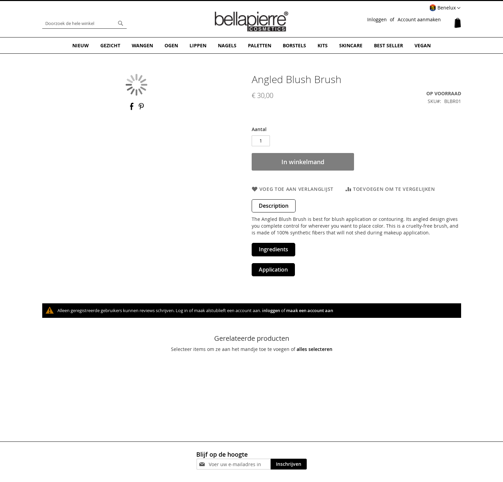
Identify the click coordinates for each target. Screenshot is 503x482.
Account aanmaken (419, 19)
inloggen (271, 310)
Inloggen (377, 19)
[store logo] (252, 21)
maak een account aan (309, 310)
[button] (445, 8)
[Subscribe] (289, 464)
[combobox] (84, 23)
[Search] (120, 23)
